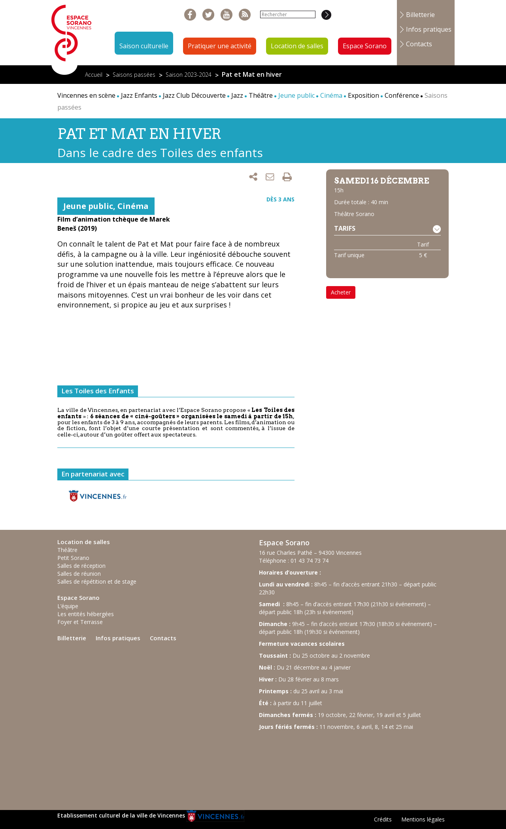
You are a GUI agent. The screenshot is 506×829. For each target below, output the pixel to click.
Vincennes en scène (86, 95)
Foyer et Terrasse (80, 622)
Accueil (93, 74)
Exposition (363, 95)
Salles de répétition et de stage (96, 581)
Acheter (341, 292)
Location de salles (297, 46)
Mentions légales (423, 819)
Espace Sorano (365, 46)
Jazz (237, 95)
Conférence (402, 95)
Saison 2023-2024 (188, 74)
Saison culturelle (143, 46)
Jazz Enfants (139, 95)
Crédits (383, 819)
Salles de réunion (79, 573)
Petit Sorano (73, 558)
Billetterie (420, 14)
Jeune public (88, 206)
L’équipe (67, 606)
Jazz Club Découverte (194, 95)
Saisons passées (134, 74)
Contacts (419, 44)
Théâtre (261, 95)
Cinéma (133, 206)
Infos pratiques (428, 29)
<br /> (318, 766)
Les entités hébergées (85, 614)
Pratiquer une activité (219, 46)
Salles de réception (81, 565)
